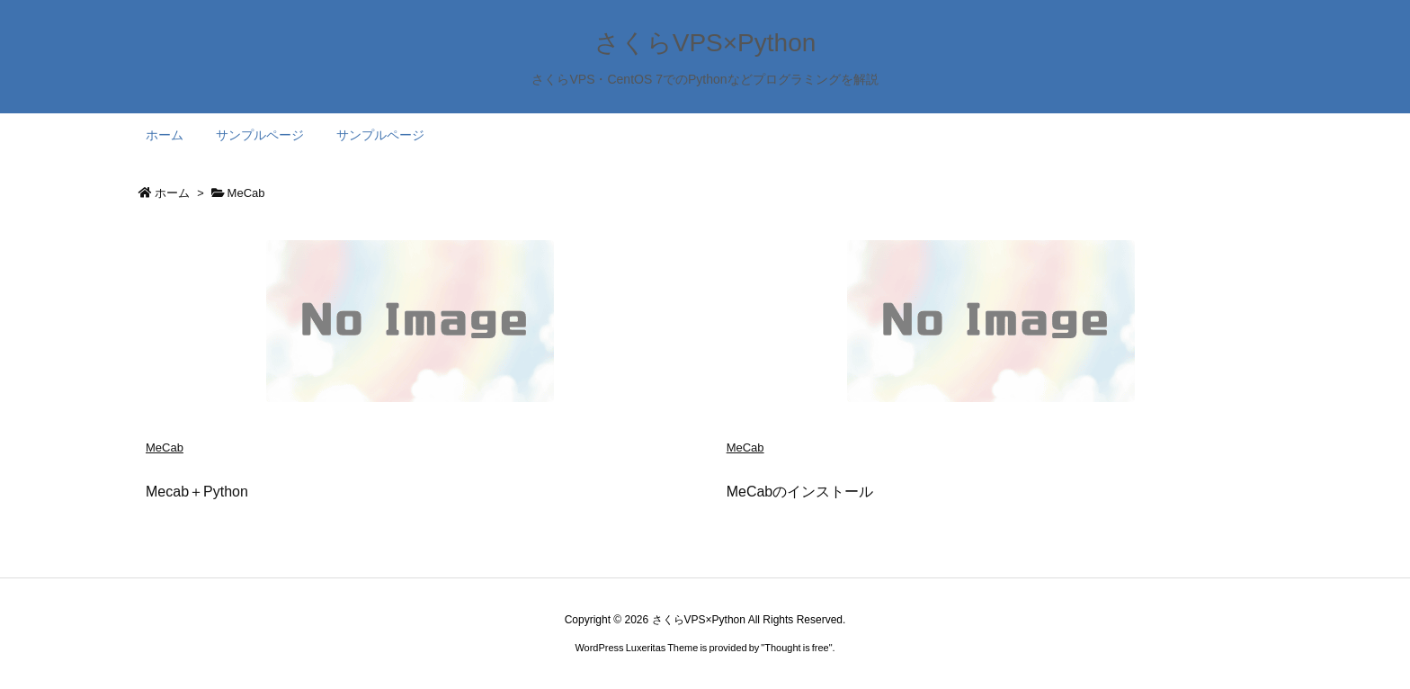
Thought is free (796, 647)
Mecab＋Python (197, 491)
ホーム (172, 193)
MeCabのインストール (800, 491)
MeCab (164, 447)
